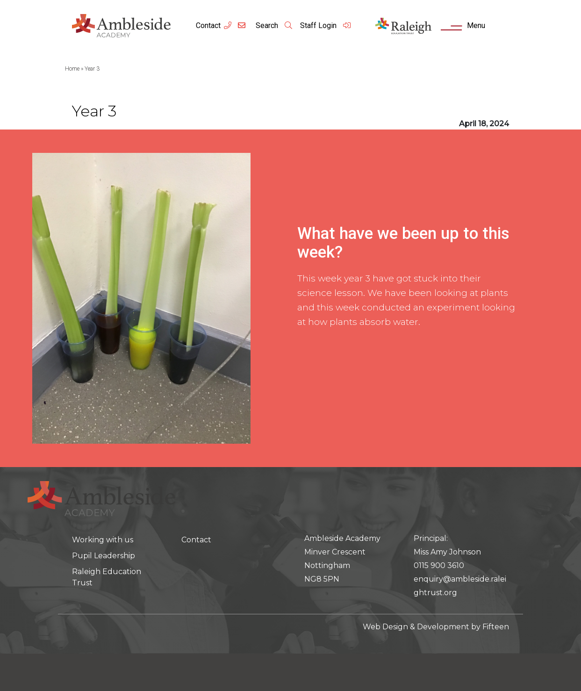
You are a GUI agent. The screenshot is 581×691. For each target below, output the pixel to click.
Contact (208, 25)
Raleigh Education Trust (106, 577)
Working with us (102, 539)
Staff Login (325, 25)
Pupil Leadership (103, 555)
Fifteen (495, 626)
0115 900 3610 (439, 565)
